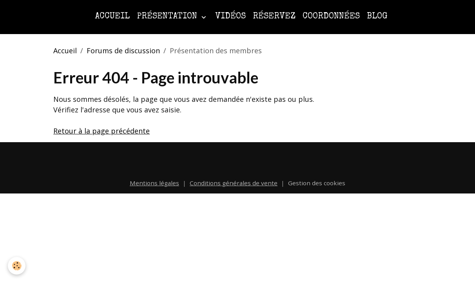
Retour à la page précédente (101, 131)
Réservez (274, 17)
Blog (377, 17)
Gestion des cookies (316, 183)
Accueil (112, 17)
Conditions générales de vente (233, 183)
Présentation (168, 17)
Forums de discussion (123, 50)
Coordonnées (331, 17)
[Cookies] (16, 266)
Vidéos (230, 17)
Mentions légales (154, 183)
